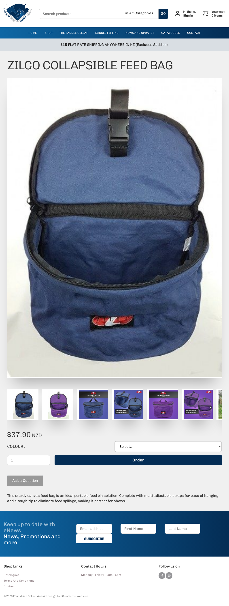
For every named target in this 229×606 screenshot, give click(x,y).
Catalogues (11, 575)
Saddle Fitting (107, 32)
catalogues (170, 32)
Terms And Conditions (19, 580)
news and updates (139, 32)
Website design (46, 596)
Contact (9, 586)
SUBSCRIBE (94, 539)
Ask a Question (20, 477)
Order (138, 460)
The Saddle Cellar (73, 32)
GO (163, 13)
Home (32, 32)
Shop (48, 32)
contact (194, 32)
